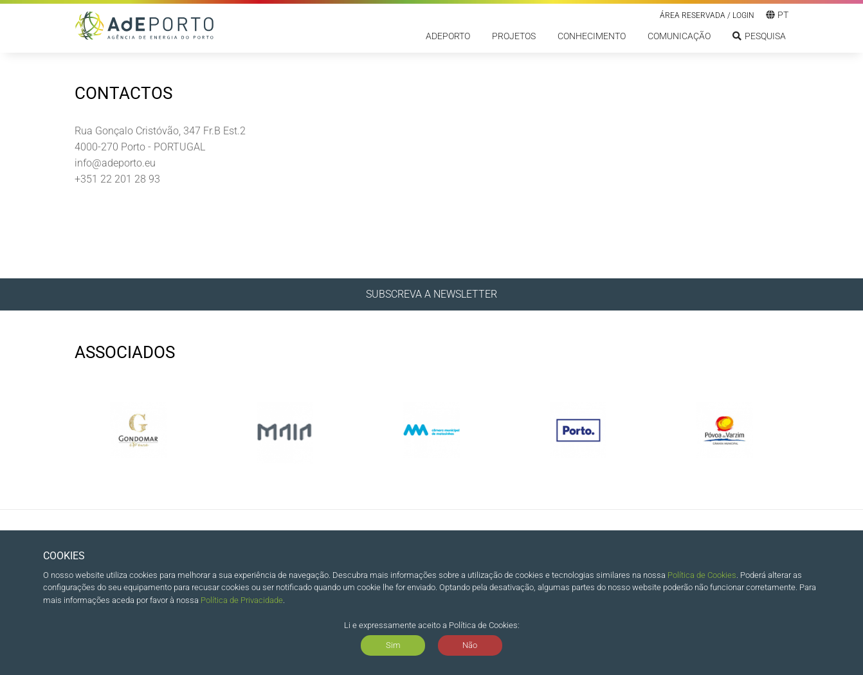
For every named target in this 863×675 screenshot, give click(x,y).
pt (777, 15)
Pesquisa (759, 36)
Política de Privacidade (242, 600)
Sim (393, 645)
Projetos (514, 36)
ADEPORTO (448, 36)
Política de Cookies (702, 575)
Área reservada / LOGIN (707, 15)
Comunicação (679, 36)
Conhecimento (592, 36)
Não (469, 645)
